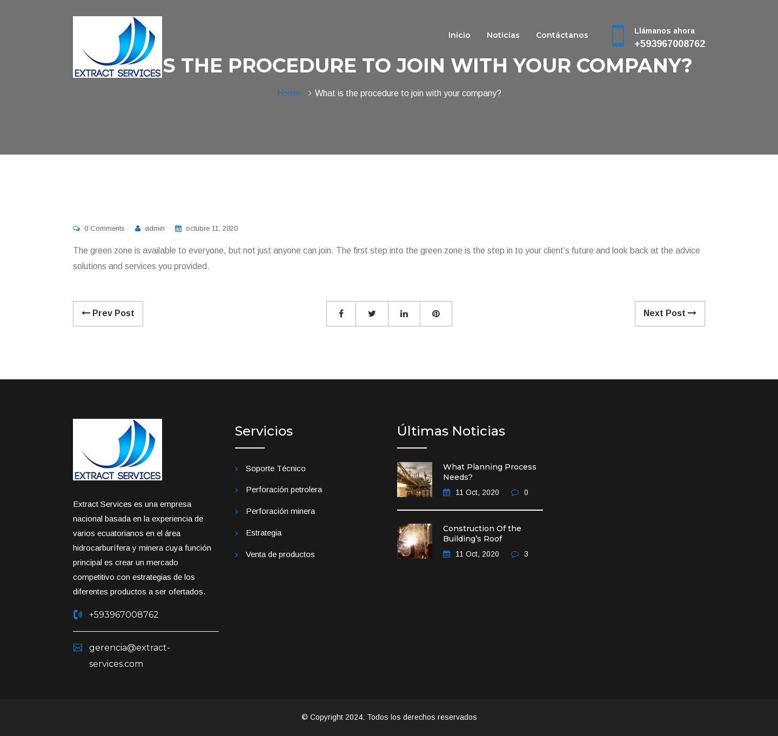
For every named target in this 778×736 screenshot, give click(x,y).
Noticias (503, 36)
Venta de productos (280, 554)
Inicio (459, 36)
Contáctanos (562, 36)
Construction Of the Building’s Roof (482, 534)
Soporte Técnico (276, 468)
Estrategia (263, 532)
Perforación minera (280, 511)
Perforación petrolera (284, 489)
